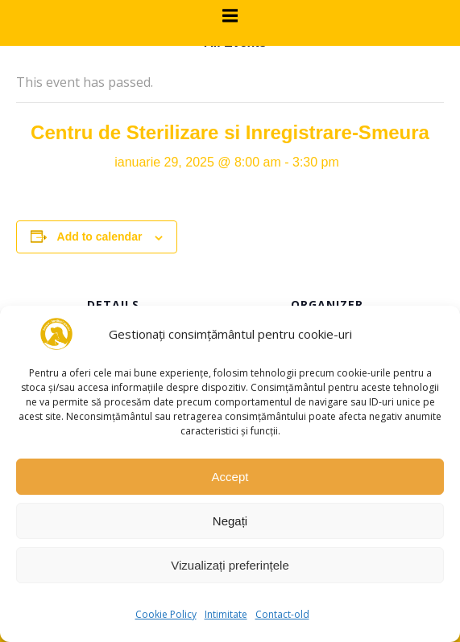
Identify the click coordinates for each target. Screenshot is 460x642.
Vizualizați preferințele (229, 565)
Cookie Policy (166, 614)
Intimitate (226, 614)
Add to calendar (100, 236)
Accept (230, 477)
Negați (230, 521)
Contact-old (282, 614)
